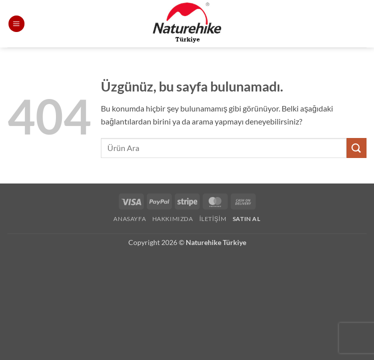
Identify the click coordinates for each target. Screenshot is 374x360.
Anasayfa (129, 218)
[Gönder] (357, 148)
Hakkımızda (172, 218)
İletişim (212, 218)
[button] (16, 24)
